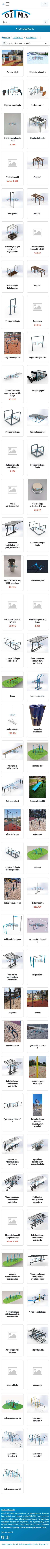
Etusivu (6, 37)
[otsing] (22, 22)
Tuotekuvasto (18, 37)
